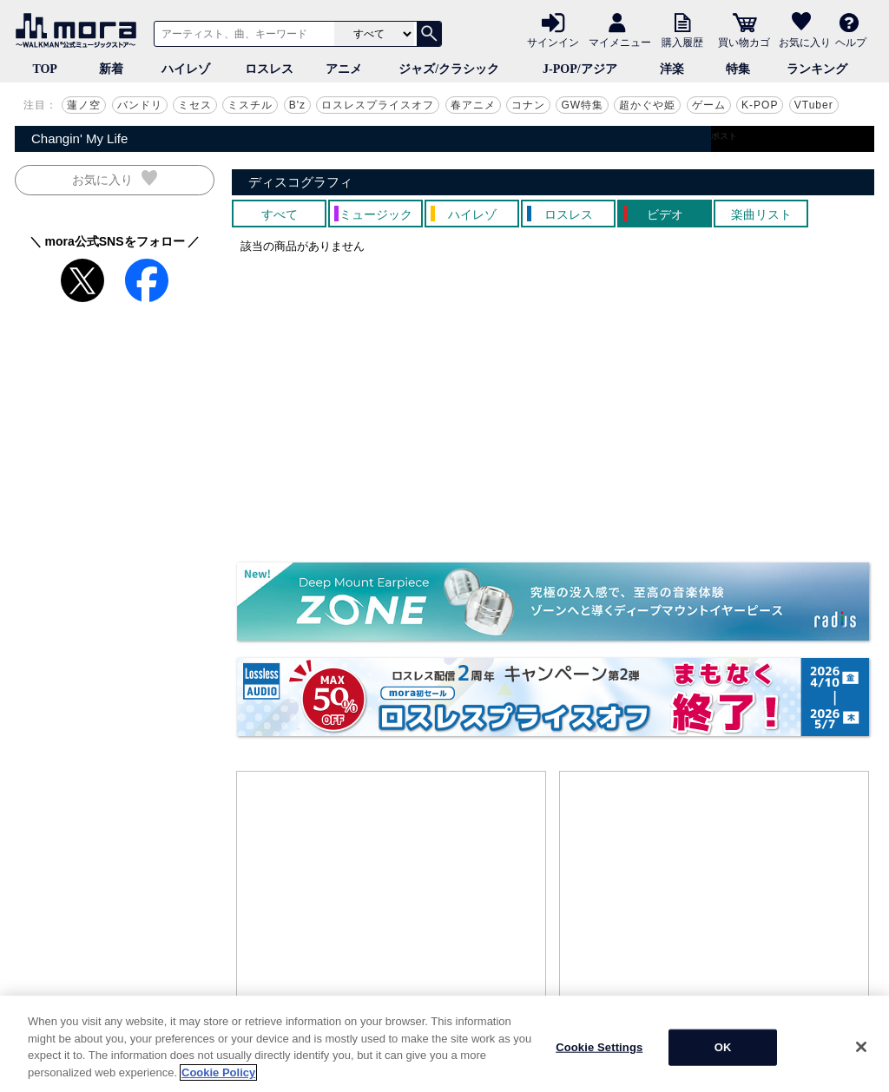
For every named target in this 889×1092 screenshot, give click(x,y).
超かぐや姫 (647, 105)
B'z (297, 105)
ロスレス (269, 69)
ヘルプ (850, 41)
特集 (738, 69)
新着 (111, 69)
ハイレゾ (185, 69)
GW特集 (582, 105)
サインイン (553, 41)
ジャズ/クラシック (448, 69)
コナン (528, 105)
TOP (44, 69)
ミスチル (250, 105)
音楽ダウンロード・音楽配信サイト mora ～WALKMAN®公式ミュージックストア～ (80, 30)
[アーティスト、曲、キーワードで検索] (241, 34)
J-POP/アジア (580, 69)
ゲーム (709, 105)
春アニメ (473, 105)
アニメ (344, 69)
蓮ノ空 (84, 105)
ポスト (724, 136)
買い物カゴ (744, 41)
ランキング (817, 69)
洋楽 (672, 69)
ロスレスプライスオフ (377, 105)
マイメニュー (620, 41)
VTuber (813, 105)
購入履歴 (682, 41)
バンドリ (139, 105)
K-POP (759, 105)
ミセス (195, 105)
